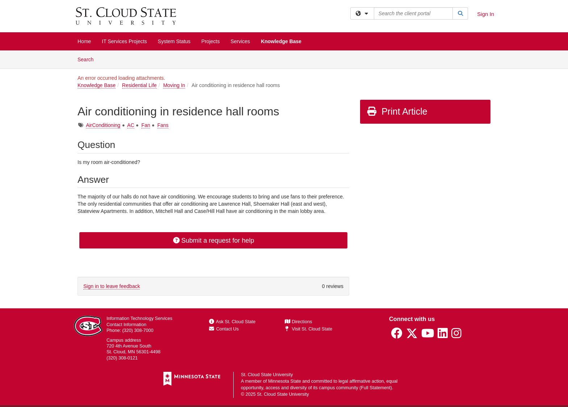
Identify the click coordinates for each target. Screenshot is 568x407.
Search (88, 59)
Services (240, 41)
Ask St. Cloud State (232, 321)
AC (130, 125)
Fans (162, 125)
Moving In (174, 85)
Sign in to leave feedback (111, 286)
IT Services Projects (124, 41)
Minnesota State (284, 381)
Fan (145, 125)
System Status (174, 41)
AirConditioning (103, 125)
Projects (210, 41)
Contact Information (126, 324)
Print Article (396, 111)
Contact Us (224, 329)
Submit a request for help (213, 240)
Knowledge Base (281, 41)
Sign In (485, 14)
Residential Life (139, 85)
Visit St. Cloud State (308, 329)
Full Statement (375, 387)
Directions (298, 321)
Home (84, 41)
